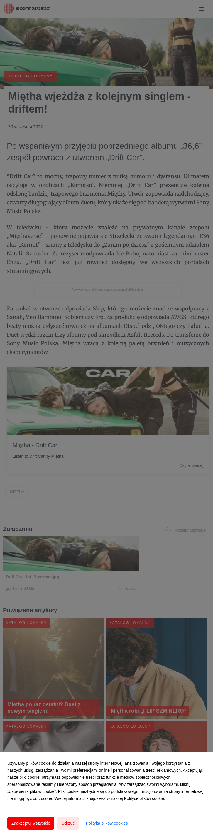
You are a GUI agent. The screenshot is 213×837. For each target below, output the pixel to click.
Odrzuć (68, 823)
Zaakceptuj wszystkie (30, 823)
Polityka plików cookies (107, 823)
